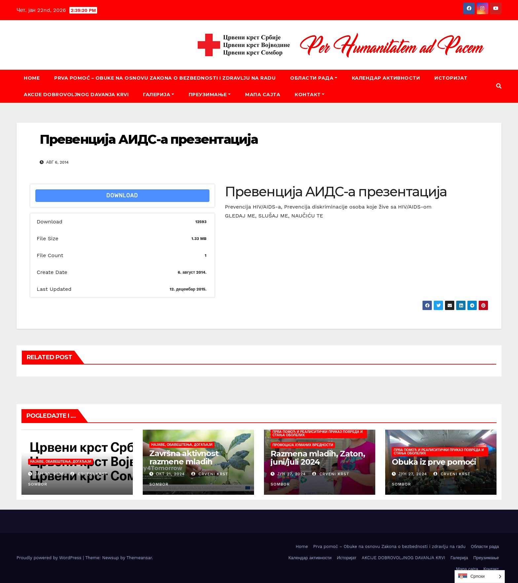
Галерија (158, 94)
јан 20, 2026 (49, 474)
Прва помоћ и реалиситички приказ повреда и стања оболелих (318, 433)
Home (32, 78)
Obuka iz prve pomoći (434, 462)
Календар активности (386, 78)
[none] (480, 576)
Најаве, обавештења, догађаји (60, 461)
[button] (498, 86)
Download (122, 195)
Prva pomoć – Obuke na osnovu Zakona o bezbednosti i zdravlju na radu (165, 78)
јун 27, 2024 (291, 474)
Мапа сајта (262, 94)
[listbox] (480, 576)
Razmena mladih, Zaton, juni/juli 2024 (318, 458)
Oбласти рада (313, 78)
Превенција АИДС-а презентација (149, 139)
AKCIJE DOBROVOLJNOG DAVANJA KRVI (76, 94)
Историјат (450, 78)
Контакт (309, 94)
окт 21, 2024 (170, 474)
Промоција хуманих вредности (303, 445)
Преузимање (210, 94)
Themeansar (139, 557)
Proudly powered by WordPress (50, 557)
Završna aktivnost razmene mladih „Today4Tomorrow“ (187, 461)
